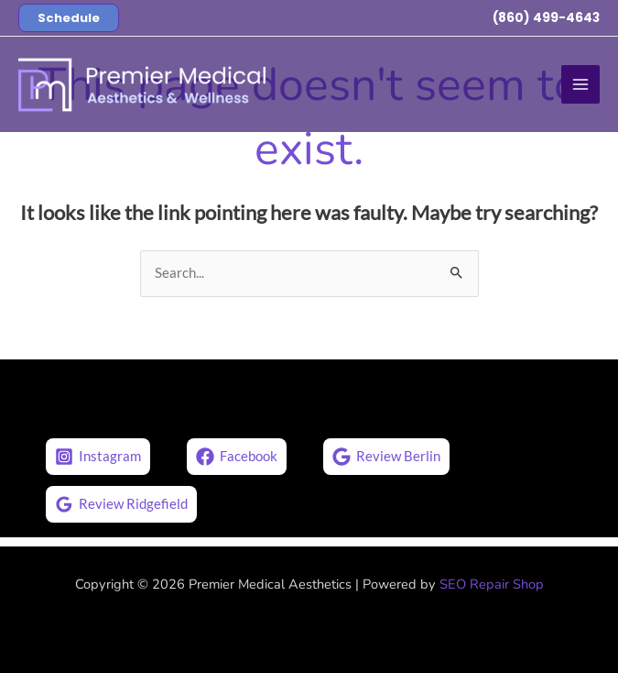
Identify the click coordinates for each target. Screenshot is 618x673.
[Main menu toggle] (580, 84)
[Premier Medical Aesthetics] (142, 84)
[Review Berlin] (386, 456)
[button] (68, 18)
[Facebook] (237, 456)
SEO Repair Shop (491, 584)
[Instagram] (98, 456)
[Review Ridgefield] (121, 504)
